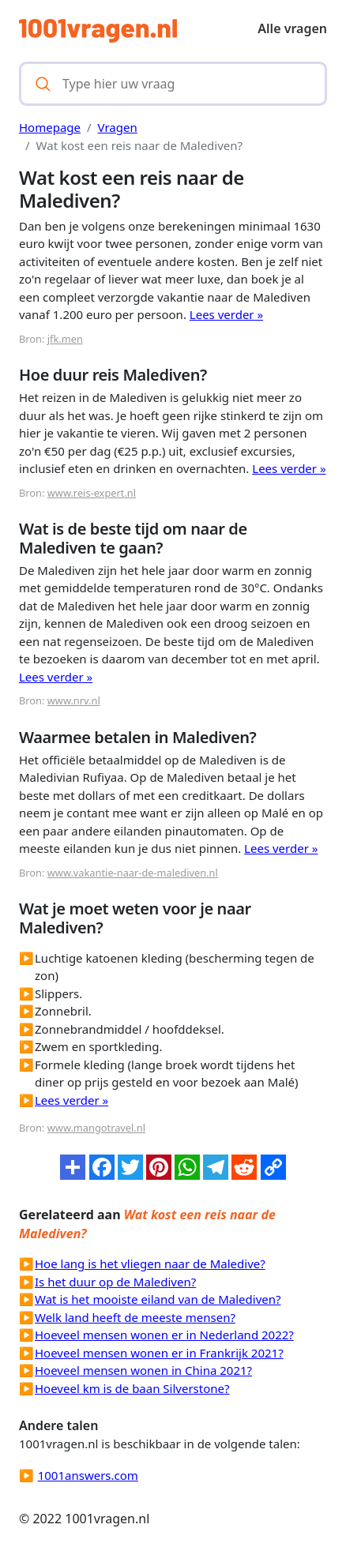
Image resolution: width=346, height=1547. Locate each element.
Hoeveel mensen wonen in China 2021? (143, 1370)
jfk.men (65, 339)
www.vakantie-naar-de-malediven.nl (132, 872)
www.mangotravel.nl (96, 1128)
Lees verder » (226, 314)
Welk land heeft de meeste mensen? (135, 1317)
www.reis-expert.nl (91, 493)
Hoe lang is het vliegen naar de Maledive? (150, 1263)
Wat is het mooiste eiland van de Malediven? (158, 1299)
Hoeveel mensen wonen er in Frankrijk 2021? (159, 1353)
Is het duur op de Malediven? (115, 1282)
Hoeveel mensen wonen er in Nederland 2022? (164, 1334)
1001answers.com (88, 1475)
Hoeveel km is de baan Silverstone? (132, 1388)
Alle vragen (292, 28)
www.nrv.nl (73, 700)
